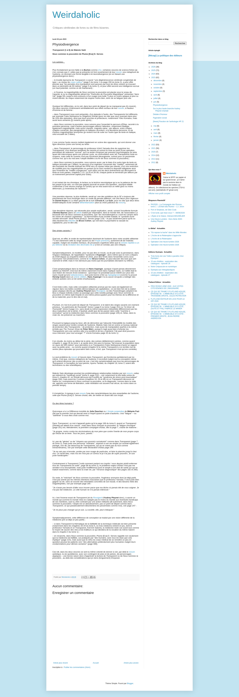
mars (155, 133)
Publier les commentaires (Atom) (77, 667)
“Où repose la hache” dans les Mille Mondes (169, 232)
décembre (157, 80)
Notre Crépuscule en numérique (164, 267)
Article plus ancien (131, 663)
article (79, 212)
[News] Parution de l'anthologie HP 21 (168, 121)
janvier (156, 140)
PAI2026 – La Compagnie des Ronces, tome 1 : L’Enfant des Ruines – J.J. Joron (167, 205)
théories (71, 221)
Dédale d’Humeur (160, 114)
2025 (153, 70)
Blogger (130, 683)
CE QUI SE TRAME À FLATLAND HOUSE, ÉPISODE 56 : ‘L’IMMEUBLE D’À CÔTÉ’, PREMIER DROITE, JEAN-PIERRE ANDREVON (168, 315)
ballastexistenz (77, 275)
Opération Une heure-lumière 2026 (165, 242)
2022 (153, 145)
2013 (153, 159)
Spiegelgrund (114, 275)
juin (155, 102)
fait (90, 259)
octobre (156, 88)
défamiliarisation (87, 202)
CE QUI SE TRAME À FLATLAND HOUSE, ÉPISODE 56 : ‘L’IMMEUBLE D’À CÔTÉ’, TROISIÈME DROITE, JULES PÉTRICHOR (168, 293)
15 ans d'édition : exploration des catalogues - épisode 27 (164, 274)
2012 (153, 162)
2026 (153, 67)
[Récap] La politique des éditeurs (165, 55)
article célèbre (80, 277)
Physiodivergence (160, 105)
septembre (158, 91)
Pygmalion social (160, 118)
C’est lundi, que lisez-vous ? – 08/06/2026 (168, 213)
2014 (153, 155)
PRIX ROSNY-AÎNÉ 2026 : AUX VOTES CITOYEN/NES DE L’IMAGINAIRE (167, 287)
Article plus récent (60, 663)
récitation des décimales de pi (81, 245)
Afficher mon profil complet (159, 193)
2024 (153, 74)
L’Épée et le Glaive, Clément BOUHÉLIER (168, 216)
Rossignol (100, 291)
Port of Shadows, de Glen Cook (163, 210)
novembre (157, 84)
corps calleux (76, 82)
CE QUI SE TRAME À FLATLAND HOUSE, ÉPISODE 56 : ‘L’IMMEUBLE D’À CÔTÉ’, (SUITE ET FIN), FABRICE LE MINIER (168, 306)
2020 (153, 152)
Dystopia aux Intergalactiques (163, 270)
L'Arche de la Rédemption (161, 239)
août (155, 95)
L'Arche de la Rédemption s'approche (166, 235)
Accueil (96, 663)
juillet (155, 98)
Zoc (100, 70)
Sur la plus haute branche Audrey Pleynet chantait (166, 109)
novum (119, 72)
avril (155, 129)
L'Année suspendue (115, 411)
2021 (153, 148)
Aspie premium (102, 240)
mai (155, 126)
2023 (153, 77)
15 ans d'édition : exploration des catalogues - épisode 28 (164, 262)
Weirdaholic (76, 15)
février (156, 137)
